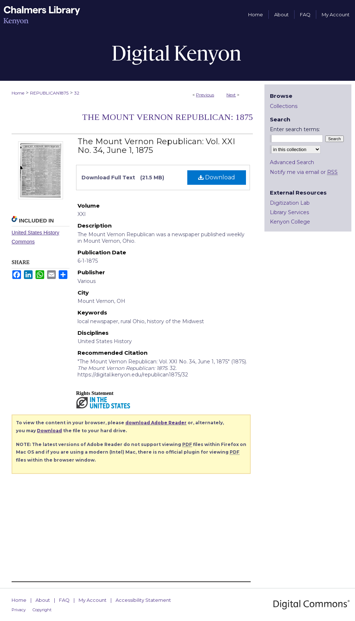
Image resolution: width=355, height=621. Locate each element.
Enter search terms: (295, 129)
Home (18, 93)
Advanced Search (292, 162)
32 (76, 93)
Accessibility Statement (143, 600)
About (43, 600)
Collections (283, 106)
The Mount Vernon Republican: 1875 (167, 117)
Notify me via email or (304, 172)
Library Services (289, 212)
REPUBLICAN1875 (49, 93)
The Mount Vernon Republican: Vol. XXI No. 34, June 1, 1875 (156, 146)
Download (216, 177)
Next (231, 94)
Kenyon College (290, 221)
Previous (205, 94)
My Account (92, 600)
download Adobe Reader (156, 422)
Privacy (19, 609)
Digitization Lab (290, 203)
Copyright (42, 609)
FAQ (64, 600)
